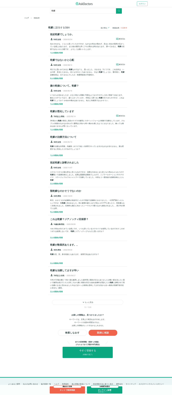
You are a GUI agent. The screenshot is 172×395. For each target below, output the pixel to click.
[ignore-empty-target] (86, 11)
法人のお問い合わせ (30, 384)
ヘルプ (56, 384)
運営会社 (119, 384)
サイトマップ (131, 384)
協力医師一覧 (46, 384)
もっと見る (87, 302)
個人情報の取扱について (81, 384)
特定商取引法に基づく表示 (103, 384)
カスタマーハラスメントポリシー (151, 384)
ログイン (142, 4)
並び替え (105, 28)
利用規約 (65, 384)
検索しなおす (72, 332)
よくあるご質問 (14, 384)
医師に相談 (103, 332)
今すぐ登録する (87, 352)
